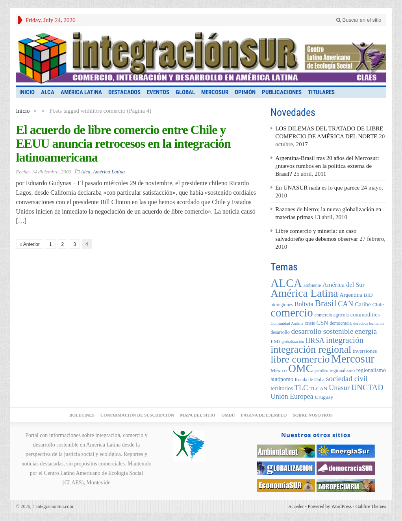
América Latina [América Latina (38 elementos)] (304, 293)
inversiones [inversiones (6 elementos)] (365, 351)
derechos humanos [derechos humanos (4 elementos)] (368, 323)
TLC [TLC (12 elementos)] (301, 388)
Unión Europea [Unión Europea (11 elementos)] (291, 396)
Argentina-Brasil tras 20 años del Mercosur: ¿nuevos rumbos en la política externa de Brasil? (327, 166)
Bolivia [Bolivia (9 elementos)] (304, 304)
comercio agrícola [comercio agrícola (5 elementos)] (332, 315)
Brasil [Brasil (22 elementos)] (325, 303)
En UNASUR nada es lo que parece (317, 187)
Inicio (23, 111)
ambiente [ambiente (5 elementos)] (312, 285)
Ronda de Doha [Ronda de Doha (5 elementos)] (310, 379)
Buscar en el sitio (359, 20)
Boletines (81, 415)
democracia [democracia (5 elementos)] (341, 323)
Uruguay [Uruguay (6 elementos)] (324, 397)
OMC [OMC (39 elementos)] (300, 368)
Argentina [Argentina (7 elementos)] (350, 295)
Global (185, 92)
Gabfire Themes (371, 506)
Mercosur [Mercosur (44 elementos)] (352, 359)
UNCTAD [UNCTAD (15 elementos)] (367, 387)
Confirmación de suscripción (137, 415)
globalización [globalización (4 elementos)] (293, 341)
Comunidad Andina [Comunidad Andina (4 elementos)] (286, 323)
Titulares (321, 92)
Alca (47, 92)
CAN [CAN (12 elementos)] (345, 304)
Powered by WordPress (330, 506)
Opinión (245, 92)
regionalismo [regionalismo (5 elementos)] (342, 370)
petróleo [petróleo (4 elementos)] (321, 370)
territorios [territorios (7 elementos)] (281, 388)
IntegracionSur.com (53, 506)
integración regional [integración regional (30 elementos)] (310, 349)
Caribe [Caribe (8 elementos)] (363, 304)
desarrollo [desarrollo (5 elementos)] (280, 332)
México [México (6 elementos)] (278, 370)
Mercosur (214, 92)
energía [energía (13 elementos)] (366, 331)
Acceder (296, 506)
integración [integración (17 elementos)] (344, 340)
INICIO (27, 92)
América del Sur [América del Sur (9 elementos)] (343, 284)
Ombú (228, 415)
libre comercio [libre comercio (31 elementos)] (300, 359)
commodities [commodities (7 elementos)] (365, 314)
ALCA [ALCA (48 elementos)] (286, 283)
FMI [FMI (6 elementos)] (275, 341)
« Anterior (30, 244)
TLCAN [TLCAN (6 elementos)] (318, 388)
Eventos (158, 92)
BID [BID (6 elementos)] (367, 295)
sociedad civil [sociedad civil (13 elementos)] (347, 378)
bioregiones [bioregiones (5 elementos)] (281, 304)
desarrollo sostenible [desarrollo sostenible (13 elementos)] (322, 331)
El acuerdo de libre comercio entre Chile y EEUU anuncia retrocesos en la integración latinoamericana (123, 143)
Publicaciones (282, 92)
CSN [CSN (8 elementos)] (322, 322)
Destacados (124, 92)
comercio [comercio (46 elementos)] (291, 312)
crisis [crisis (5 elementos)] (310, 323)
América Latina (81, 92)
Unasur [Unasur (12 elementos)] (339, 388)
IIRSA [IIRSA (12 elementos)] (315, 340)
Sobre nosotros (313, 415)
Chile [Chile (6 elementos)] (378, 304)
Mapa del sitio (197, 415)
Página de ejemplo (264, 415)
